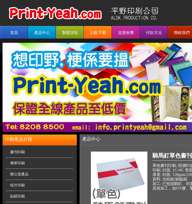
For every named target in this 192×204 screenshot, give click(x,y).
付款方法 (154, 33)
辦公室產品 (19, 174)
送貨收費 (126, 33)
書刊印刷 (17, 152)
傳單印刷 (17, 163)
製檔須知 (70, 33)
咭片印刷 (17, 185)
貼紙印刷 (17, 196)
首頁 (14, 33)
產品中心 (42, 33)
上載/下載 (98, 33)
